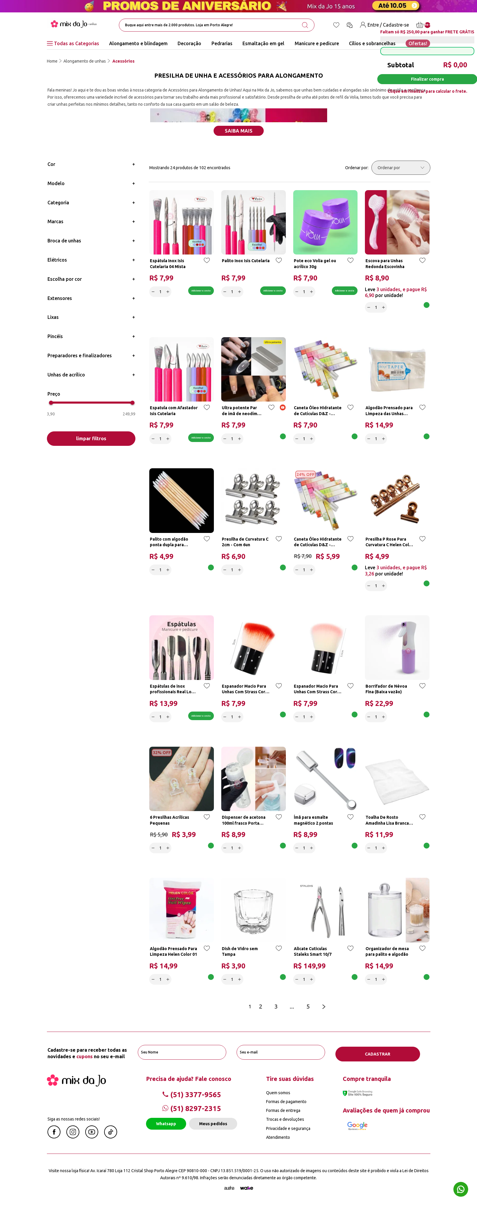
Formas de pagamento (286, 1104)
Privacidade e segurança (288, 1131)
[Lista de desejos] (336, 25)
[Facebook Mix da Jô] (53, 1139)
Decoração (189, 43)
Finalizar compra (427, 79)
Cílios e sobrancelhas (372, 43)
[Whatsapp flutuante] (460, 1190)
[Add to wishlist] (206, 264)
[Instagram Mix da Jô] (72, 1139)
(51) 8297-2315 (191, 1111)
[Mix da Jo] (76, 1087)
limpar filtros (91, 438)
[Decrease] (154, 291)
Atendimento (278, 1140)
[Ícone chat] (350, 25)
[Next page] (324, 1011)
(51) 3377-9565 (191, 1097)
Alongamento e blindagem (138, 43)
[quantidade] (161, 291)
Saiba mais (239, 130)
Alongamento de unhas (84, 61)
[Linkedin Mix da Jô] (110, 1139)
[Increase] (168, 291)
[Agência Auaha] (229, 1190)
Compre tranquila (367, 1081)
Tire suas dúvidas (290, 1081)
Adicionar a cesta (187, 291)
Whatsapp (166, 1126)
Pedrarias (222, 43)
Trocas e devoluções (285, 1122)
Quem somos (278, 1095)
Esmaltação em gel (263, 43)
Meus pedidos (213, 1126)
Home (52, 61)
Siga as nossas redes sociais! (73, 1121)
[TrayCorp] (246, 1190)
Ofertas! (418, 43)
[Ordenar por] (400, 168)
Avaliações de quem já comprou (386, 1113)
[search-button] (305, 25)
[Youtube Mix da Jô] (91, 1139)
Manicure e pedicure (317, 43)
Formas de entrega (283, 1113)
